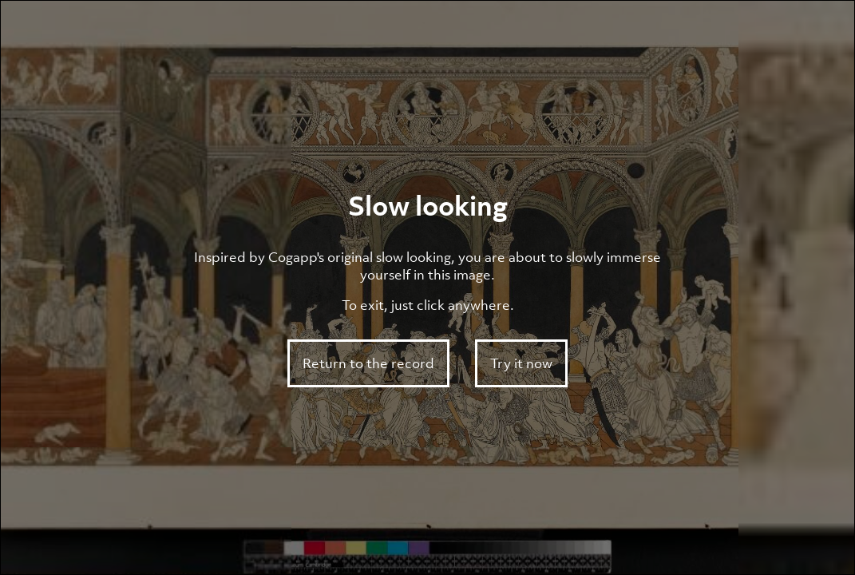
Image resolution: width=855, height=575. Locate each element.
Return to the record (368, 363)
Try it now (521, 363)
